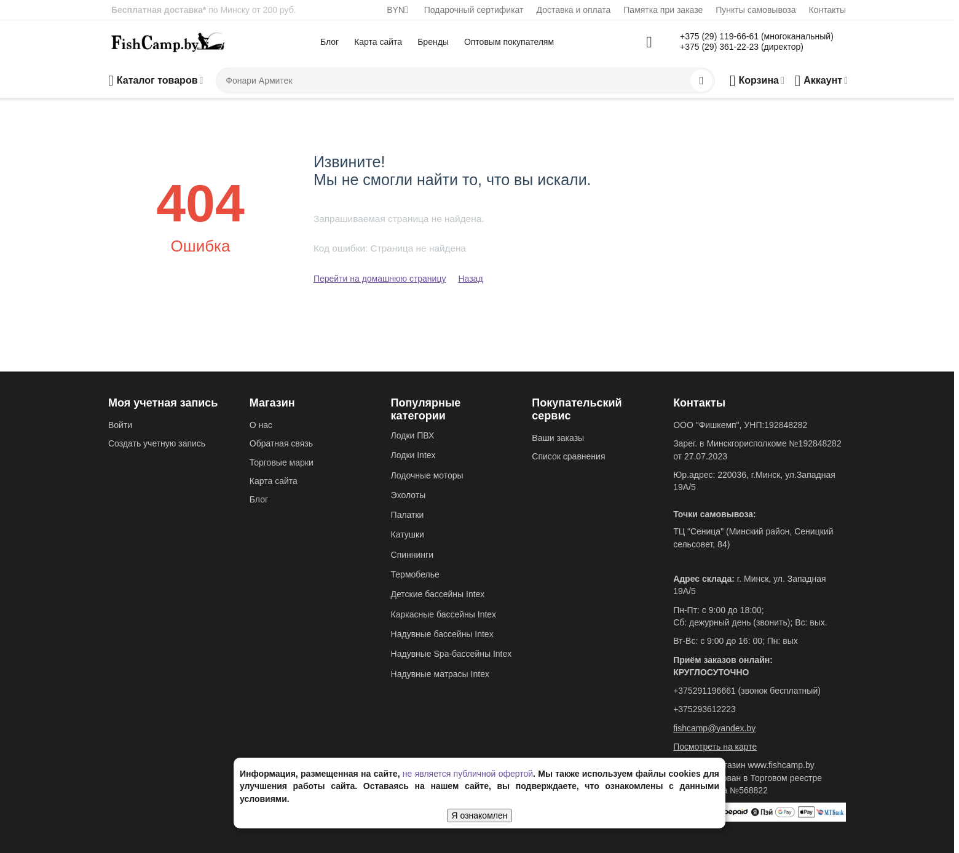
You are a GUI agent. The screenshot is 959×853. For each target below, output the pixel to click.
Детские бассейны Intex (438, 594)
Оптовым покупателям (509, 42)
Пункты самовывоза (755, 10)
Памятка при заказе (663, 10)
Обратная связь (281, 443)
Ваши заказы (558, 438)
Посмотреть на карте (715, 747)
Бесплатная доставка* (158, 10)
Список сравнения (568, 456)
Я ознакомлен (480, 815)
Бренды (433, 42)
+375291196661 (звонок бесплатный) (747, 691)
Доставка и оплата (574, 10)
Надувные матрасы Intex (440, 674)
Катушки (407, 534)
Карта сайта (378, 42)
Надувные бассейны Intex (442, 634)
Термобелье (415, 574)
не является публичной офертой (468, 774)
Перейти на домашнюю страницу (380, 279)
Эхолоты (408, 495)
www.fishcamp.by (781, 765)
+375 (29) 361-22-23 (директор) (741, 47)
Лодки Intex (413, 455)
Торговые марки (282, 462)
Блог (329, 42)
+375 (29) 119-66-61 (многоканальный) (757, 36)
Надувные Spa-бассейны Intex (451, 654)
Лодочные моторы (427, 475)
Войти (120, 425)
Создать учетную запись (156, 443)
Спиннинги (412, 555)
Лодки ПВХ (413, 435)
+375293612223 (704, 709)
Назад (470, 279)
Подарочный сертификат (474, 10)
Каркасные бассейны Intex (444, 614)
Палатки (407, 515)
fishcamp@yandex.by (714, 728)
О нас (261, 425)
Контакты (827, 10)
